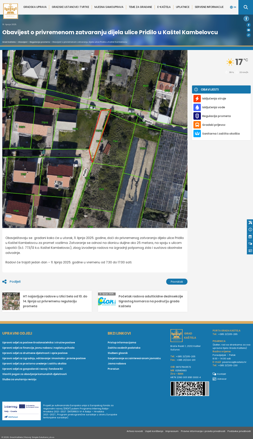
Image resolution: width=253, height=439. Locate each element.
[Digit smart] (22, 411)
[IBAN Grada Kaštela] (189, 389)
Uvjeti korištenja (154, 431)
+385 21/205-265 (228, 334)
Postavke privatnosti (239, 431)
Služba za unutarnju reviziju (19, 379)
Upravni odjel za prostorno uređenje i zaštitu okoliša (34, 363)
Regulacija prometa (40, 42)
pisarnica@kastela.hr (234, 362)
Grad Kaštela (9, 42)
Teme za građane (140, 7)
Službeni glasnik (118, 353)
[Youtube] (249, 30)
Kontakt (219, 374)
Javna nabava (117, 363)
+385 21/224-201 (186, 360)
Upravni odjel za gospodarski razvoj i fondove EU (32, 369)
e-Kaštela (164, 7)
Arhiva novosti (135, 431)
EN (233, 7)
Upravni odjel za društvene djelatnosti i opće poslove (34, 353)
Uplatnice (182, 7)
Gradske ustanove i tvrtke (70, 7)
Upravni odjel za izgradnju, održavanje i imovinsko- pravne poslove (44, 358)
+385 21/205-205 (185, 356)
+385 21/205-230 (228, 365)
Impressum (172, 431)
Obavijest (23, 42)
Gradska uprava (35, 7)
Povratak (177, 282)
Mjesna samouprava (109, 7)
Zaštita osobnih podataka (124, 348)
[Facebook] (249, 25)
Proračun (113, 369)
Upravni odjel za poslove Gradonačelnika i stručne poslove (38, 342)
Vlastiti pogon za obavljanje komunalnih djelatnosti (34, 374)
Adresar (220, 379)
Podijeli (11, 282)
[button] (246, 18)
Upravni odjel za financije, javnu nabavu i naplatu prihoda (38, 348)
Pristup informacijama (122, 342)
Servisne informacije (209, 7)
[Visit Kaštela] (249, 35)
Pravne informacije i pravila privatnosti (203, 431)
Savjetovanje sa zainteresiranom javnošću (134, 358)
